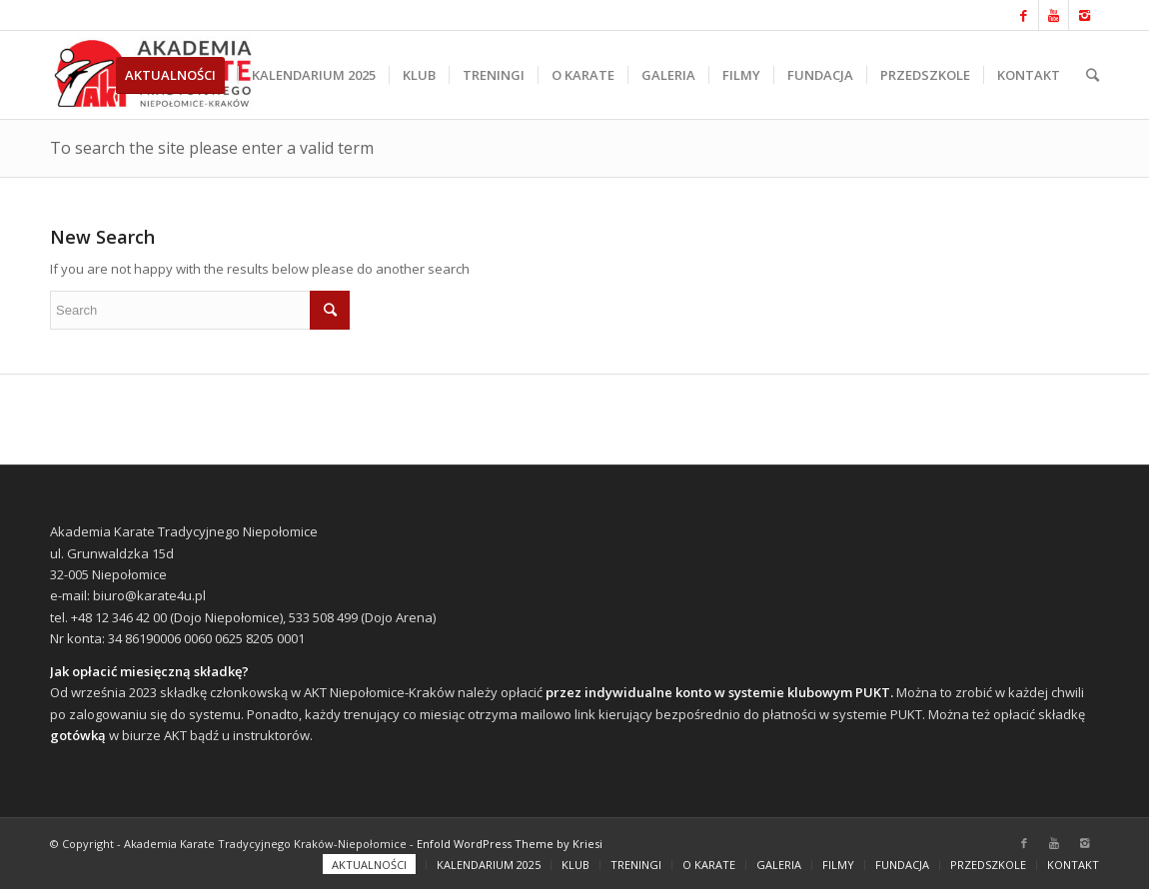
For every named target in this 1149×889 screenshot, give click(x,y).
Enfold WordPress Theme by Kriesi (509, 843)
